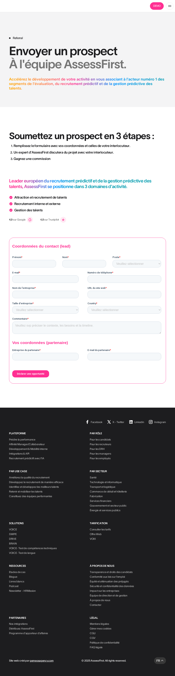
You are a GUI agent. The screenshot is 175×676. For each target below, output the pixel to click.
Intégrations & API (19, 453)
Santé (93, 477)
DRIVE (12, 538)
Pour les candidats (100, 439)
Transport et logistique (102, 486)
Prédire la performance (22, 439)
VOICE (13, 529)
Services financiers (100, 500)
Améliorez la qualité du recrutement (29, 477)
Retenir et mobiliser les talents (26, 491)
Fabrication (96, 496)
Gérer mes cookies (100, 628)
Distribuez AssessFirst (21, 628)
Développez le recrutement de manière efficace (36, 482)
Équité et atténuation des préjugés (109, 581)
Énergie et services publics (105, 510)
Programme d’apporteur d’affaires (28, 633)
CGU (93, 633)
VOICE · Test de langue (22, 552)
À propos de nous (100, 600)
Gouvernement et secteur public (108, 505)
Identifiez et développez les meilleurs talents (34, 486)
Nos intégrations (18, 623)
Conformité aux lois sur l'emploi (107, 576)
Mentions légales (99, 623)
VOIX (93, 538)
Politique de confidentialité (104, 642)
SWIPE (13, 534)
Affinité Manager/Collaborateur (27, 444)
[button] (169, 6)
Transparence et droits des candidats (111, 572)
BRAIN (13, 543)
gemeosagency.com (42, 660)
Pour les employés (100, 458)
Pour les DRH (97, 448)
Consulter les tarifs (100, 529)
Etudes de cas (17, 572)
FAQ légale (96, 647)
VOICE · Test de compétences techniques (33, 548)
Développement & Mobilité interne (28, 448)
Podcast (13, 586)
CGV (92, 637)
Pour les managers (100, 453)
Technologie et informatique (106, 482)
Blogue (13, 576)
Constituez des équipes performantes (30, 496)
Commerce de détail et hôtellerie (108, 491)
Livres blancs (16, 581)
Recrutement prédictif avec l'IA (26, 458)
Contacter (95, 604)
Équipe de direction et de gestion (108, 595)
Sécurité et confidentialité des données (112, 586)
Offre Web (95, 534)
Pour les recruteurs (100, 444)
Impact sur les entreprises (104, 590)
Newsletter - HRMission (22, 590)
